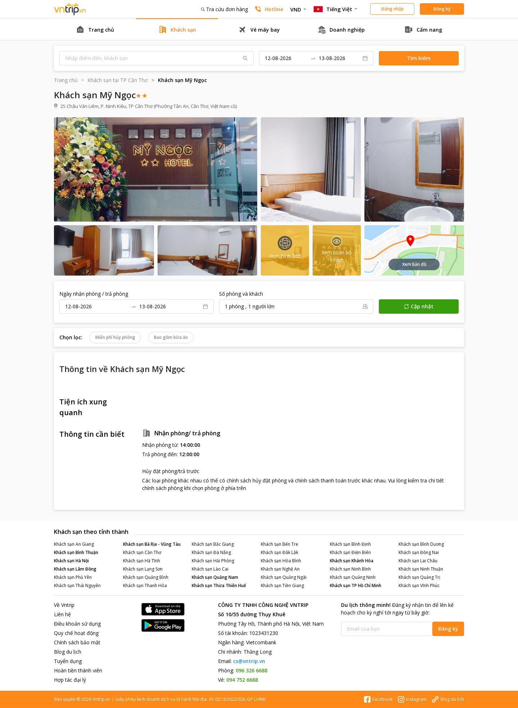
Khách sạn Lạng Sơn (143, 569)
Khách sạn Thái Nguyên (77, 585)
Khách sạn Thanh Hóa (145, 585)
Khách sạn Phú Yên (73, 577)
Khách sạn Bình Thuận (76, 552)
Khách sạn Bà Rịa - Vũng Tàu (152, 544)
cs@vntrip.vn (249, 661)
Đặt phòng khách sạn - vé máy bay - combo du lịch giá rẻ (70, 9)
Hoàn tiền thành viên (78, 670)
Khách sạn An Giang (74, 544)
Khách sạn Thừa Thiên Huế (219, 585)
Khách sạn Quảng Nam (215, 577)
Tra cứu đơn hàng (224, 9)
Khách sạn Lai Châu (418, 561)
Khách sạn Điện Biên (350, 552)
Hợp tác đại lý (70, 679)
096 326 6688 (251, 670)
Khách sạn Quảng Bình (145, 577)
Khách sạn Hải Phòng (213, 561)
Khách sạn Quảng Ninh (353, 577)
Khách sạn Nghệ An (280, 569)
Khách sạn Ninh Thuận (421, 569)
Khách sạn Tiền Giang (282, 585)
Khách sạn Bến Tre (279, 544)
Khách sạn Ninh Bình (350, 569)
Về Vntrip (64, 605)
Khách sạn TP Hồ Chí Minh (355, 585)
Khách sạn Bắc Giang (213, 544)
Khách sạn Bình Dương (421, 544)
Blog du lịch (67, 651)
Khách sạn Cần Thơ (142, 552)
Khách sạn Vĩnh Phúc (419, 585)
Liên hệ (62, 614)
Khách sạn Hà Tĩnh (141, 561)
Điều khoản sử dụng (77, 623)
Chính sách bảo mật (77, 642)
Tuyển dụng (68, 661)
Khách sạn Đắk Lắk (279, 552)
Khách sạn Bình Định (350, 544)
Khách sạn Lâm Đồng (75, 569)
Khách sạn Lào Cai (210, 569)
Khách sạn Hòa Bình (281, 561)
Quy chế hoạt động (76, 633)
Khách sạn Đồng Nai (419, 552)
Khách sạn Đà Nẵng (211, 552)
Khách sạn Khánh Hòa (351, 561)
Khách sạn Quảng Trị (419, 577)
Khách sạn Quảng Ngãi (283, 577)
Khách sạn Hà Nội (71, 561)
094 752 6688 (242, 679)
